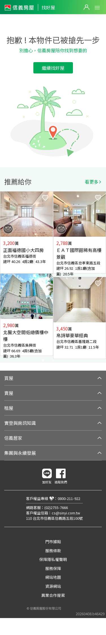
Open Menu (97, 7)
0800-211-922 (69, 498)
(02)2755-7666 (56, 507)
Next (101, 276)
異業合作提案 (53, 595)
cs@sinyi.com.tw (66, 513)
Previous (4, 276)
